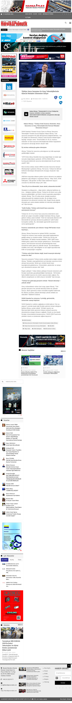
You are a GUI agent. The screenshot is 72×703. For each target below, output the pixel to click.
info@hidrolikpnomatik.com (9, 684)
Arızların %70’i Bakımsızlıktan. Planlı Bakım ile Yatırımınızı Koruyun (14, 507)
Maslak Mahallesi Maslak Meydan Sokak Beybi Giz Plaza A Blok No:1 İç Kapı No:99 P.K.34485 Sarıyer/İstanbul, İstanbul (9, 672)
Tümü (19, 560)
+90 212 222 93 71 (7, 679)
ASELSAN (51, 326)
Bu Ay (12, 560)
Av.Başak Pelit (10, 448)
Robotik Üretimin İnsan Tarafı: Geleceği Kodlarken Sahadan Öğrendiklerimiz (13, 468)
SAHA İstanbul (27, 320)
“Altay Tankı (27, 328)
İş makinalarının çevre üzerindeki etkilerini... (12, 565)
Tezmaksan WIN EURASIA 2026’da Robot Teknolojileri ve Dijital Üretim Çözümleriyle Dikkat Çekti (11, 645)
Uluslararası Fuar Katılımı (13, 495)
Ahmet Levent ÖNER (12, 424)
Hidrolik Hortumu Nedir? (12, 485)
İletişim (27, 17)
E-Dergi (46, 676)
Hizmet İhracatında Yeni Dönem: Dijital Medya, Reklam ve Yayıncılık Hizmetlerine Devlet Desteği (14, 437)
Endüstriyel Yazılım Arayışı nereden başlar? (13, 515)
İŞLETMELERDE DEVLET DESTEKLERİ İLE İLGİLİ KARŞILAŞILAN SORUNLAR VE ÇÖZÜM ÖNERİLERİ (13, 478)
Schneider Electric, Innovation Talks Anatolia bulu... (13, 577)
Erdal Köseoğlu (10, 473)
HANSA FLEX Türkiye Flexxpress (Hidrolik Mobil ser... (13, 584)
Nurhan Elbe (9, 499)
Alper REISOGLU (10, 443)
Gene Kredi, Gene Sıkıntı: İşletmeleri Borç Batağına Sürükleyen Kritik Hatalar (13, 428)
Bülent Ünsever (10, 465)
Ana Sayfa (28, 14)
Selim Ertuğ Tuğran (11, 512)
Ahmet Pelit (9, 433)
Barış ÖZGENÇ (10, 458)
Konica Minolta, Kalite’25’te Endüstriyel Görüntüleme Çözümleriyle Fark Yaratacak (29, 373)
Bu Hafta (4, 560)
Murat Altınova (10, 494)
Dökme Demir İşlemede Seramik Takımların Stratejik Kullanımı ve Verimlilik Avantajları (32, 677)
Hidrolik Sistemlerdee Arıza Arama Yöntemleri (13, 461)
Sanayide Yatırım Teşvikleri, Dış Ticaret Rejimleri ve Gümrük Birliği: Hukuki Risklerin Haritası (13, 452)
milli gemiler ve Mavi (50, 328)
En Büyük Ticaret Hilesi (12, 500)
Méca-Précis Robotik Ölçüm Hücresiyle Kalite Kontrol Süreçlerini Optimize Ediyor (34, 685)
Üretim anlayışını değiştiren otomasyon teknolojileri (51, 372)
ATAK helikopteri (37, 328)
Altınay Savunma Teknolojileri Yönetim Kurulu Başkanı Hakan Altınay (40, 323)
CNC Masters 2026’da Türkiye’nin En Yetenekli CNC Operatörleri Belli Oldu (34, 691)
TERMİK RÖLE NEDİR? (12, 490)
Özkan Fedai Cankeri (12, 504)
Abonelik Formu (48, 14)
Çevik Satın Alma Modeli (13, 445)
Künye (35, 14)
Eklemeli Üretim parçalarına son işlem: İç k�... (13, 570)
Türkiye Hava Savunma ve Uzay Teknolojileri (35, 326)
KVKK (40, 14)
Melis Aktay (9, 489)
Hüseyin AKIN (10, 484)
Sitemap (46, 682)
